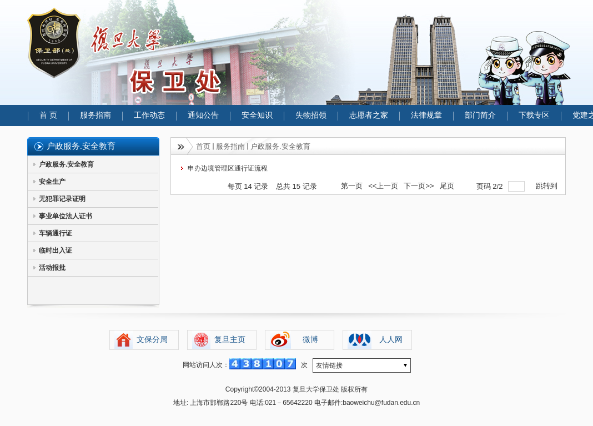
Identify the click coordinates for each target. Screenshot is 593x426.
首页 (203, 146)
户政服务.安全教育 (66, 164)
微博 (310, 339)
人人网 (391, 339)
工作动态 (149, 115)
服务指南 (95, 115)
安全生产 (52, 182)
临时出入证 (55, 250)
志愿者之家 (368, 115)
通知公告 (203, 115)
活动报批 (52, 268)
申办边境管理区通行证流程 (228, 168)
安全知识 (257, 115)
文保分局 (152, 339)
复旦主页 (229, 339)
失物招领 (310, 115)
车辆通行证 (55, 233)
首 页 (48, 115)
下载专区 (534, 115)
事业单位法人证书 (65, 216)
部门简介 (480, 115)
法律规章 (426, 115)
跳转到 (548, 186)
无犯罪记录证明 (62, 199)
